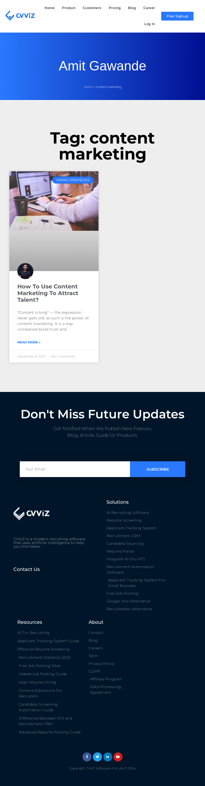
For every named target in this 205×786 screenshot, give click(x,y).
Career (149, 8)
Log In (149, 24)
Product (69, 8)
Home (49, 8)
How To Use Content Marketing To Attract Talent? (47, 293)
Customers (92, 8)
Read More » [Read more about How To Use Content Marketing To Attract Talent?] (29, 342)
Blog (132, 8)
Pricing (115, 8)
